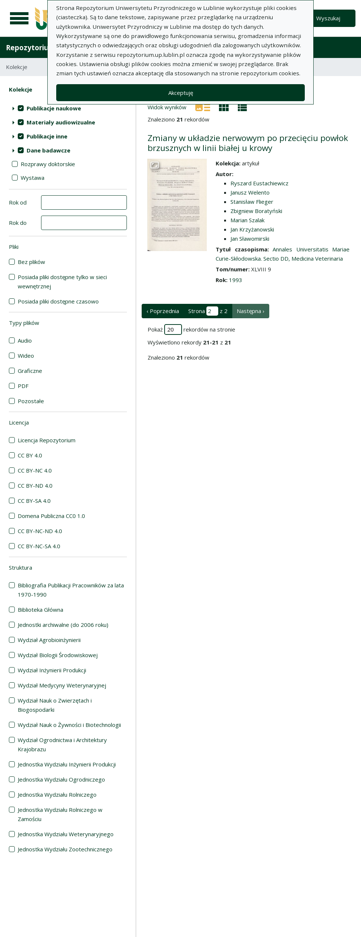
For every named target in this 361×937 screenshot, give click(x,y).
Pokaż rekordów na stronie (191, 329)
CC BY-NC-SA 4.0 (39, 546)
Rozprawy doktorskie (48, 164)
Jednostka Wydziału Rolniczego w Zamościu (60, 814)
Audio (25, 340)
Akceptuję (180, 92)
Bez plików (31, 261)
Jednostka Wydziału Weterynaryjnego (66, 834)
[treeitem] (68, 108)
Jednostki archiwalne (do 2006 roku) (63, 624)
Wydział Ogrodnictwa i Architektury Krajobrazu (62, 744)
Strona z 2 (207, 311)
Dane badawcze (48, 150)
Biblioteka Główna (40, 609)
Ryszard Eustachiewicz (259, 183)
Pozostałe (31, 401)
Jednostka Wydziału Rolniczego (57, 794)
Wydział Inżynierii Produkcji (52, 670)
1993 (235, 280)
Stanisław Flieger (251, 201)
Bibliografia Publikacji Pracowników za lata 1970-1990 (71, 589)
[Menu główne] (19, 18)
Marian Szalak (247, 220)
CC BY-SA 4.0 (34, 500)
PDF (23, 385)
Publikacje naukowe (54, 108)
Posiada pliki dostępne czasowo (58, 301)
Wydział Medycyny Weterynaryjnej (62, 685)
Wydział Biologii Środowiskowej (58, 655)
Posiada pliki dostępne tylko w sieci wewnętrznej (62, 281)
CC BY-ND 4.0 (35, 485)
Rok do (18, 222)
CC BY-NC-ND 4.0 (40, 531)
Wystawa (32, 177)
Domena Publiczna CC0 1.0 (51, 515)
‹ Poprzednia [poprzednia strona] (162, 311)
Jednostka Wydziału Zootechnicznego (65, 849)
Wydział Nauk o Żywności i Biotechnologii (69, 724)
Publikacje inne (47, 136)
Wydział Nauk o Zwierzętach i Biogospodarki (55, 705)
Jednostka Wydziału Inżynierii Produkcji (67, 764)
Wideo (26, 355)
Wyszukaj (328, 18)
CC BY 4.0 (30, 455)
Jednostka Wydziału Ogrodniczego (61, 779)
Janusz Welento (250, 192)
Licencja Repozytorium (46, 440)
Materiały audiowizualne (61, 122)
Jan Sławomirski (249, 238)
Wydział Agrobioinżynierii (49, 639)
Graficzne (30, 370)
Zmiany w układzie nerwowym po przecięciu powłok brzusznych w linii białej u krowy (248, 143)
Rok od (18, 202)
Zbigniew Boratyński (256, 210)
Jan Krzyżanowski (252, 229)
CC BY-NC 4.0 (35, 470)
